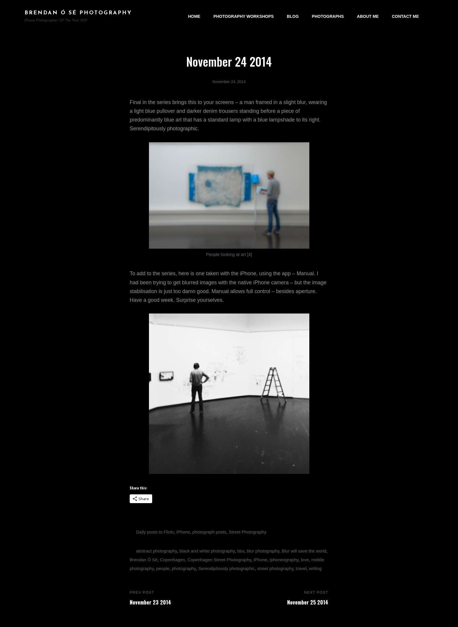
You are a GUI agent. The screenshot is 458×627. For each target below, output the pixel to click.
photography (184, 568)
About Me (368, 16)
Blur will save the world (304, 550)
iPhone (183, 531)
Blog (293, 16)
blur (240, 550)
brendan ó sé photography (78, 13)
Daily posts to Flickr (155, 531)
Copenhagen (172, 559)
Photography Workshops (244, 16)
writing (315, 568)
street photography (275, 568)
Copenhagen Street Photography (219, 559)
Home (194, 16)
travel (301, 568)
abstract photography (156, 550)
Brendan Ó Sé (143, 559)
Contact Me (405, 16)
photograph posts (209, 531)
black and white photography (207, 550)
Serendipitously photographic (226, 568)
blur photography (263, 550)
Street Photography (247, 531)
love (305, 559)
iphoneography (284, 559)
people (162, 568)
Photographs (328, 16)
